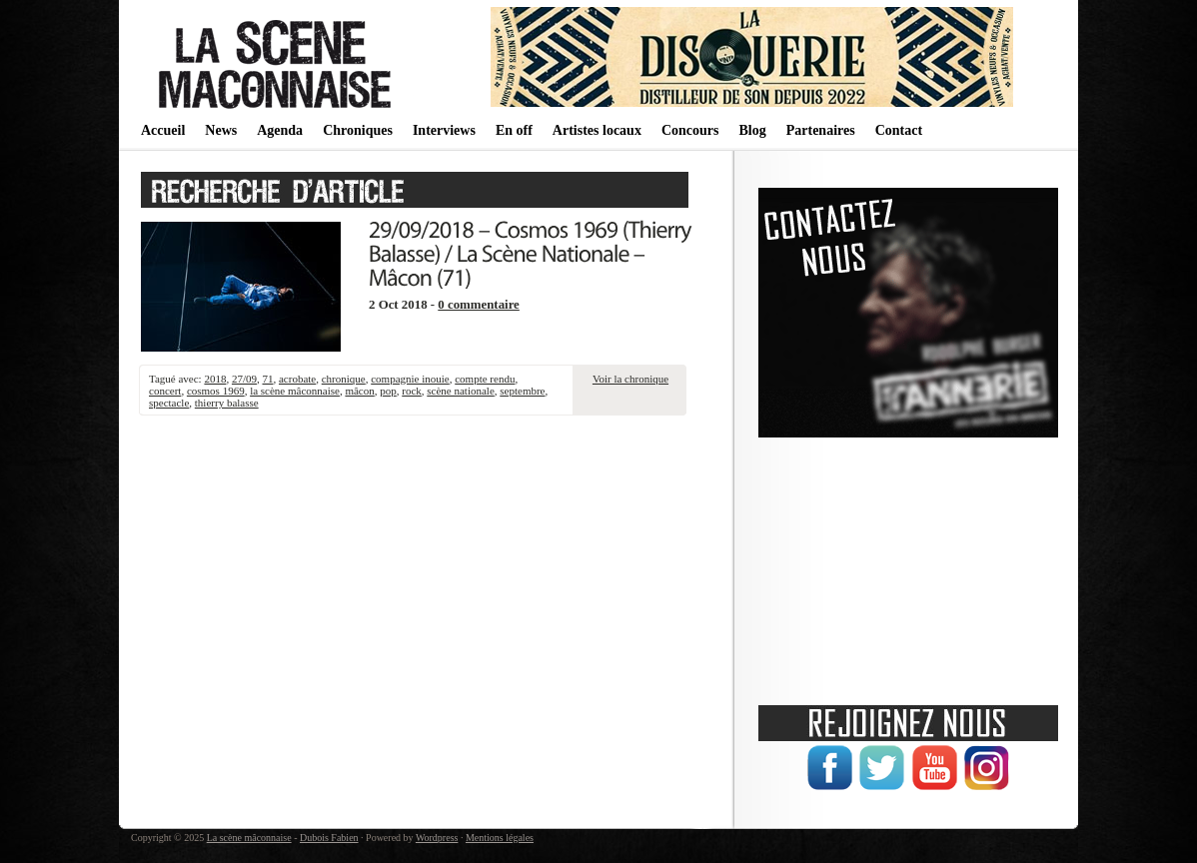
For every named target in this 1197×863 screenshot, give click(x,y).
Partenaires (820, 130)
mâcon (359, 391)
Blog (751, 130)
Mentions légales (500, 837)
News (221, 130)
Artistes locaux (597, 130)
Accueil (163, 130)
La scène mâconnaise (249, 837)
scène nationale (461, 391)
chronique (344, 379)
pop (388, 391)
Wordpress (437, 837)
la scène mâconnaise (295, 391)
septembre (522, 391)
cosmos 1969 (216, 391)
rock (412, 391)
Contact (898, 130)
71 (267, 379)
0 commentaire (479, 305)
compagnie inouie (410, 379)
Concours (690, 130)
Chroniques (358, 130)
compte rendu (485, 379)
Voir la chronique (630, 379)
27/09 (244, 379)
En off (514, 130)
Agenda (280, 130)
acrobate (297, 379)
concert (165, 391)
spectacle (169, 403)
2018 (215, 379)
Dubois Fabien (329, 837)
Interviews (444, 130)
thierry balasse (227, 403)
